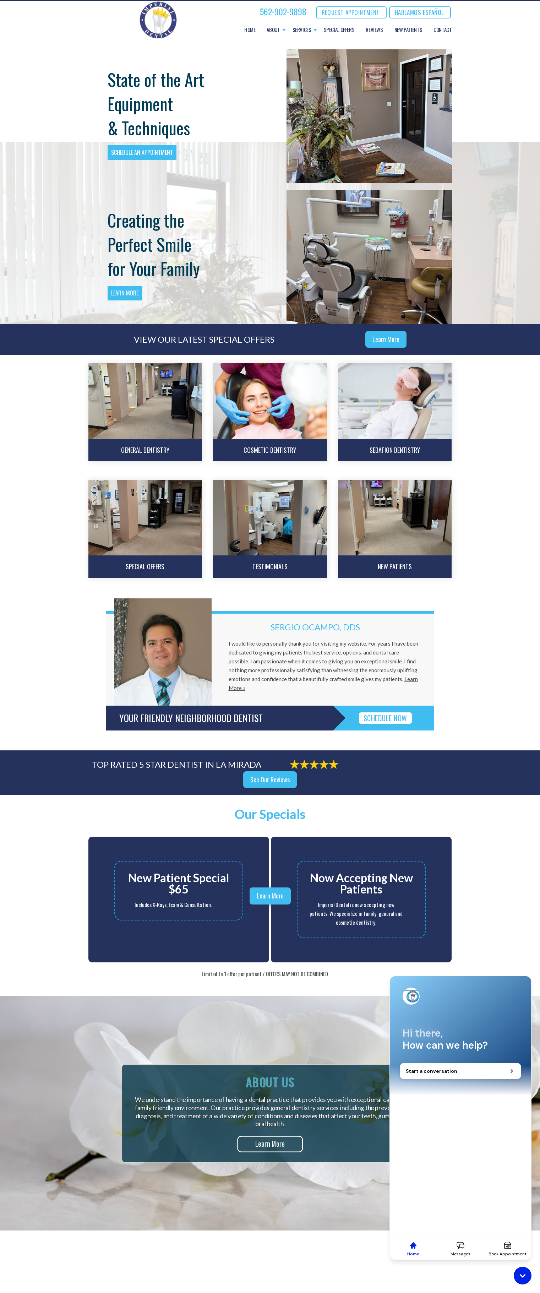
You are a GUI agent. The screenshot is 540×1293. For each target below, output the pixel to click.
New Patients (408, 29)
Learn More (124, 293)
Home (250, 29)
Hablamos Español (419, 12)
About (273, 29)
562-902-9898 (283, 11)
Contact (442, 29)
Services (302, 29)
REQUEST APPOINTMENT (351, 12)
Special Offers (339, 29)
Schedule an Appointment (142, 152)
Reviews (374, 29)
